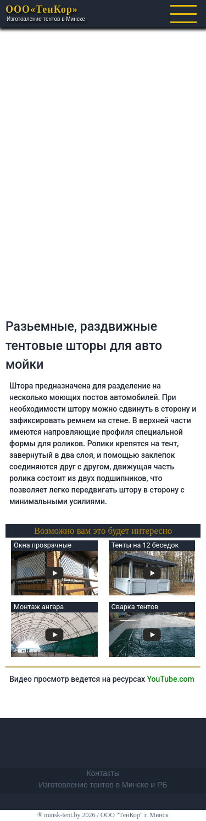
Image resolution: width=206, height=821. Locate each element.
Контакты (102, 773)
